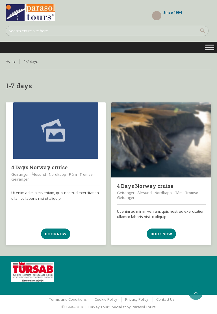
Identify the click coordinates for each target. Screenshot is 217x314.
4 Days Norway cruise (39, 167)
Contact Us (165, 299)
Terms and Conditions (68, 299)
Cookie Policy (106, 299)
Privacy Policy (136, 299)
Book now (55, 233)
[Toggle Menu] (209, 47)
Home (11, 61)
